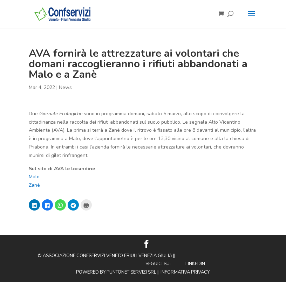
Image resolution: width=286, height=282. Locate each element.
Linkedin (195, 264)
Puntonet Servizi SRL (131, 272)
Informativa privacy (185, 272)
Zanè (34, 185)
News (65, 87)
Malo (34, 176)
